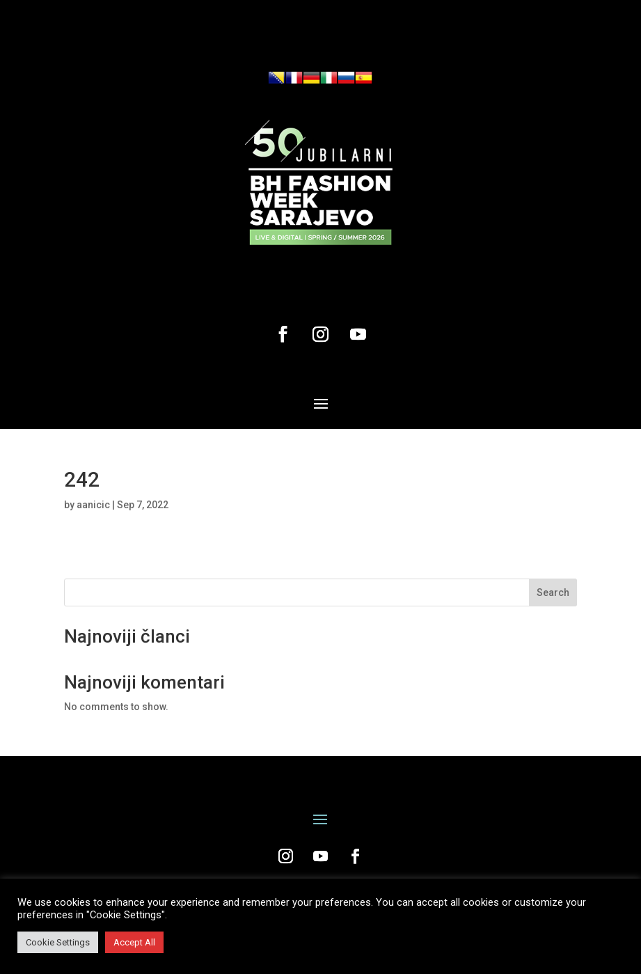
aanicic (93, 504)
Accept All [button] (134, 942)
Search (553, 592)
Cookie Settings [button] (58, 942)
